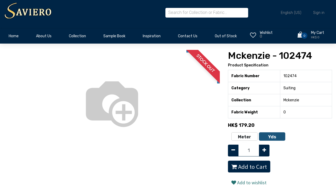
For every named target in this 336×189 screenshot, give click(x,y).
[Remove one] (233, 150)
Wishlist (266, 32)
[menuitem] (14, 37)
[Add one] (264, 150)
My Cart (317, 32)
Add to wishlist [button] (249, 183)
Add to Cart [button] (249, 166)
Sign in (318, 12)
